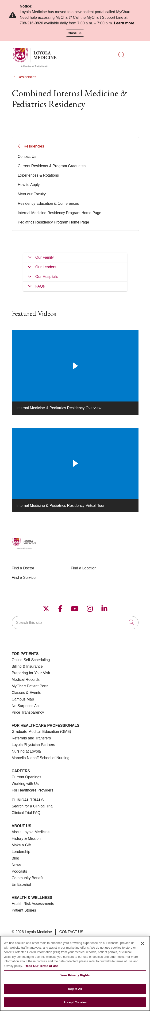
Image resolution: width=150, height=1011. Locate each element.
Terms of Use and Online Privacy (50, 939)
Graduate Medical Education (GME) (41, 732)
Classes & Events (26, 693)
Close (75, 33)
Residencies (34, 146)
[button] (134, 53)
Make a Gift (21, 845)
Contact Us (27, 157)
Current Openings (26, 777)
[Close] (142, 947)
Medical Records (26, 680)
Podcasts (19, 871)
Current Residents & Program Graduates (52, 166)
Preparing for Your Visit (31, 673)
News (16, 865)
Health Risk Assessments (33, 904)
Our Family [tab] (44, 257)
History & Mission (26, 839)
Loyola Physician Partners (33, 745)
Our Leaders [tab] (45, 267)
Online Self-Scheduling (31, 660)
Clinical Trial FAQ (26, 813)
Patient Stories (24, 910)
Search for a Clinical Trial (33, 806)
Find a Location (83, 568)
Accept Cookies (75, 1006)
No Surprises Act (26, 706)
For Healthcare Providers (33, 790)
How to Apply (29, 185)
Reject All (75, 992)
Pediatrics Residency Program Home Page (53, 222)
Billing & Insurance (27, 666)
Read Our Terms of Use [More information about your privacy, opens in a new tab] (41, 969)
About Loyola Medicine (31, 832)
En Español (21, 884)
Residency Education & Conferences (48, 203)
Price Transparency (28, 712)
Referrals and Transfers (31, 738)
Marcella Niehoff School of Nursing (40, 758)
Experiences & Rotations (38, 175)
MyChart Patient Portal (31, 686)
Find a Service (24, 577)
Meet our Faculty (32, 194)
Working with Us (25, 784)
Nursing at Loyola (26, 751)
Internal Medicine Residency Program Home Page (59, 213)
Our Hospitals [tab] (46, 277)
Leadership (21, 852)
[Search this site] (75, 622)
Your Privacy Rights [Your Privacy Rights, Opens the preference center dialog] (75, 979)
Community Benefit (27, 878)
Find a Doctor (23, 568)
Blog (15, 858)
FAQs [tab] (40, 286)
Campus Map (23, 699)
